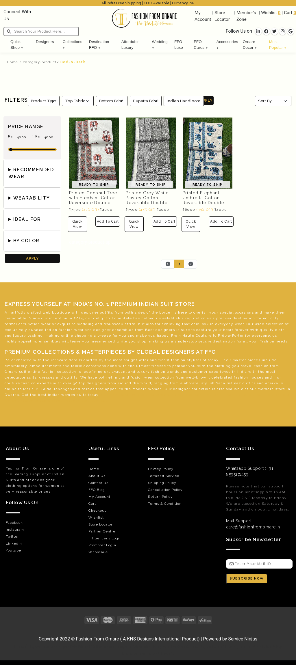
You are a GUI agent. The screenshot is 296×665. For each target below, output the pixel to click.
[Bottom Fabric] (112, 101)
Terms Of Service (163, 476)
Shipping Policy (162, 483)
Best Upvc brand (207, 646)
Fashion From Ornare (97, 639)
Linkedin (14, 543)
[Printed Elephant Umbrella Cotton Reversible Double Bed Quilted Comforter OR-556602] (207, 152)
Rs (10, 137)
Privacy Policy (160, 469)
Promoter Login (102, 545)
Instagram (15, 530)
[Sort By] (273, 101)
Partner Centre (101, 531)
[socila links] (258, 31)
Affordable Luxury (130, 45)
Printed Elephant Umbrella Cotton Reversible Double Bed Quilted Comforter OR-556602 (203, 205)
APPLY (206, 100)
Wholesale (98, 552)
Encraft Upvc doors (33, 646)
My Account (99, 497)
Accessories (227, 44)
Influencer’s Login (105, 538)
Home (12, 62)
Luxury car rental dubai (248, 646)
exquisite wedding (75, 324)
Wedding (160, 44)
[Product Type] (44, 101)
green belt (263, 395)
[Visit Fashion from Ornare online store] (148, 631)
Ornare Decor (250, 45)
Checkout (97, 510)
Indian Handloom (184, 101)
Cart (288, 12)
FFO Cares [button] (201, 45)
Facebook (14, 523)
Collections (72, 44)
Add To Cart (108, 221)
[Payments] (148, 620)
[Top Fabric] (78, 101)
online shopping (77, 336)
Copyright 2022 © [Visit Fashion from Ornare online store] (57, 639)
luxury (19, 336)
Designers (45, 42)
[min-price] (21, 137)
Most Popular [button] (277, 45)
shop (142, 341)
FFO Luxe (178, 45)
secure (205, 341)
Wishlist (269, 12)
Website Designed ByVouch (161, 646)
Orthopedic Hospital (111, 646)
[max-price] (49, 137)
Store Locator (100, 524)
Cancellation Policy (165, 490)
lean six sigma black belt (218, 395)
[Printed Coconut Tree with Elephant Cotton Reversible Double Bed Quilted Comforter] (94, 152)
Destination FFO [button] (99, 45)
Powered (212, 639)
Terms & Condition (165, 504)
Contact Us (98, 483)
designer (90, 312)
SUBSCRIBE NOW (247, 578)
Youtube (13, 550)
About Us (97, 476)
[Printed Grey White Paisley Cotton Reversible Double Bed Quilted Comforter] (150, 152)
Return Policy (160, 497)
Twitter (12, 536)
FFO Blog (96, 490)
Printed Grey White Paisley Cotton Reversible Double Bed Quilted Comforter (147, 203)
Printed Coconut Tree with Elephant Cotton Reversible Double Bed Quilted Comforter (93, 203)
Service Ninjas (242, 639)
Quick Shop (16, 45)
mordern (266, 389)
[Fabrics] (146, 101)
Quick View (77, 224)
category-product (40, 62)
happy (163, 336)
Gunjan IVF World (72, 646)
